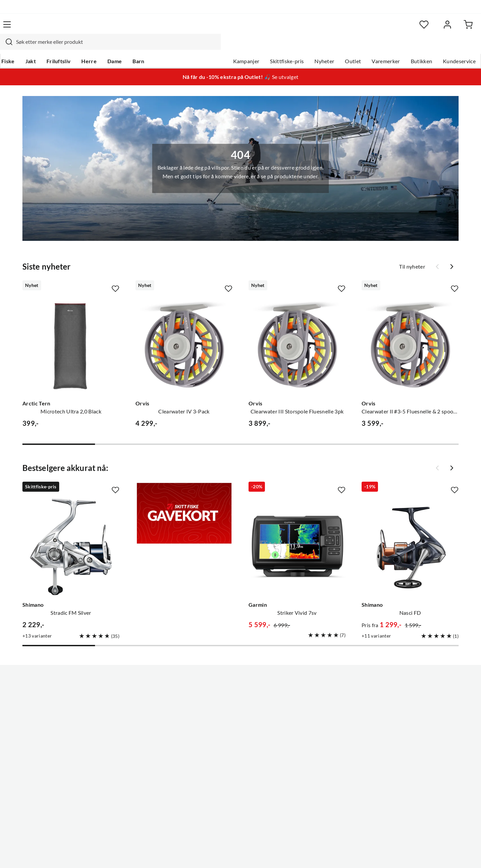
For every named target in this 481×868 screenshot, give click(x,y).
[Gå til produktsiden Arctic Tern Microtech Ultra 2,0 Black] (70, 332)
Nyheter (312, 47)
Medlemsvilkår (220, 771)
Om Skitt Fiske (219, 686)
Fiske (18, 47)
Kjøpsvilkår (431, 854)
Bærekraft (214, 739)
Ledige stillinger (221, 696)
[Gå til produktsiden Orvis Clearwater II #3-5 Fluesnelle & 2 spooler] (410, 332)
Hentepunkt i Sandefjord (41, 707)
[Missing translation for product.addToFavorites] (115, 276)
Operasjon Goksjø (224, 729)
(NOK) (26, 854)
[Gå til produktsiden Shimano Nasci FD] (410, 534)
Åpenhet (212, 750)
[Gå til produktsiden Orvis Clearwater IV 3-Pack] (183, 332)
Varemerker (374, 47)
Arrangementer (220, 718)
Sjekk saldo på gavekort (40, 718)
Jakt (41, 47)
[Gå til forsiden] (43, 28)
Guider (20, 696)
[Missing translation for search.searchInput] (129, 28)
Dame (125, 47)
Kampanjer (234, 47)
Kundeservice (447, 47)
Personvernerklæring (388, 854)
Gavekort (118, 696)
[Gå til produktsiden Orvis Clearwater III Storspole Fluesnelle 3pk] (297, 332)
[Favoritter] (404, 28)
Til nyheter (412, 254)
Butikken (410, 47)
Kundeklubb (217, 761)
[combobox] (233, 28)
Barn (149, 47)
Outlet (341, 47)
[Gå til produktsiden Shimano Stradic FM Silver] (70, 534)
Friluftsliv (69, 47)
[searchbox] (239, 28)
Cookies (460, 854)
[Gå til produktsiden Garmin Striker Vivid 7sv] (297, 534)
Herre (99, 47)
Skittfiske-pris (275, 47)
